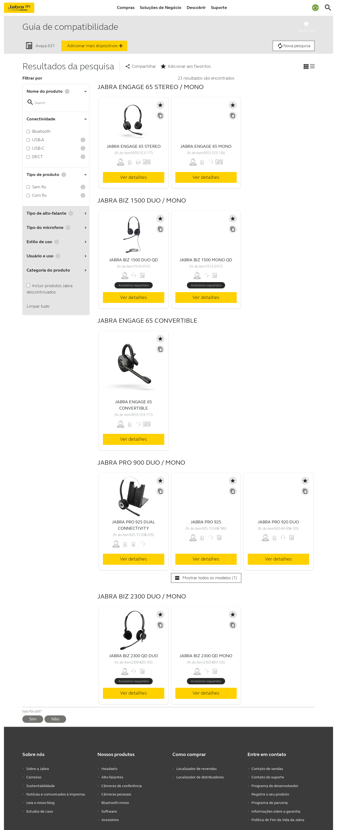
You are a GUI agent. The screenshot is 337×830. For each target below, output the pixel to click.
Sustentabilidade (40, 784)
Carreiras (33, 776)
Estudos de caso (39, 808)
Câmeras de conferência (121, 784)
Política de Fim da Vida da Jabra (277, 816)
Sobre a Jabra (37, 768)
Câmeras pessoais (116, 792)
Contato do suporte (267, 776)
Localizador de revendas (196, 768)
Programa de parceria (269, 800)
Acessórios (110, 816)
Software (109, 808)
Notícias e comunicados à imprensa (55, 792)
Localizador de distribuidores (200, 776)
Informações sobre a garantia (275, 808)
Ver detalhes (133, 177)
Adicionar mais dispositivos (95, 46)
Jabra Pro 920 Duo (278, 521)
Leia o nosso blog (40, 800)
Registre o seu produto (270, 792)
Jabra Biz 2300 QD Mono (206, 655)
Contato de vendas (267, 768)
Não (55, 718)
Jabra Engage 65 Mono (205, 146)
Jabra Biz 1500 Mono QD (206, 259)
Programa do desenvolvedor (274, 784)
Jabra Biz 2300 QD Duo (133, 655)
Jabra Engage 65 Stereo (134, 146)
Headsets (109, 768)
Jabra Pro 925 (206, 521)
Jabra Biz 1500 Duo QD (133, 259)
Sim (32, 718)
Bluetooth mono (115, 800)
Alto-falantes (112, 776)
